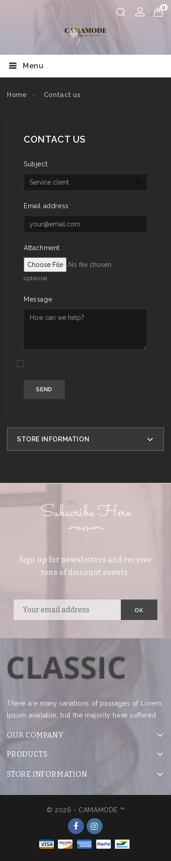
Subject (35, 164)
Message (38, 299)
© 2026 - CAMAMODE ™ (85, 810)
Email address (46, 206)
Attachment (42, 247)
